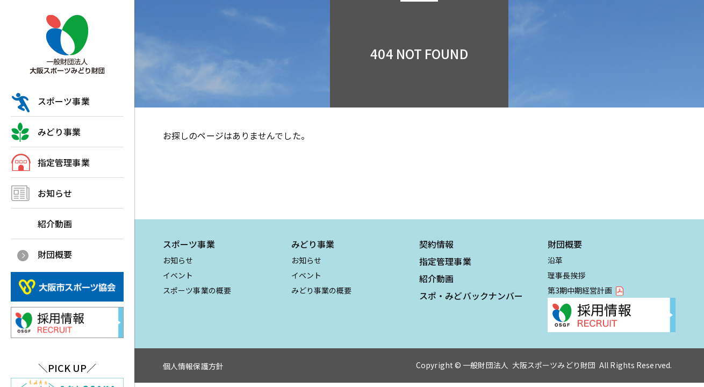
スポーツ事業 (64, 101)
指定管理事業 (64, 162)
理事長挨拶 (567, 275)
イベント (178, 275)
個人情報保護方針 (193, 366)
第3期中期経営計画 (580, 290)
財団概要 (55, 254)
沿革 (555, 260)
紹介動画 (55, 223)
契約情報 (436, 244)
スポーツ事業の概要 (197, 290)
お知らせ (55, 193)
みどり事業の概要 (321, 290)
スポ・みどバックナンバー (471, 295)
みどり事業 (59, 131)
